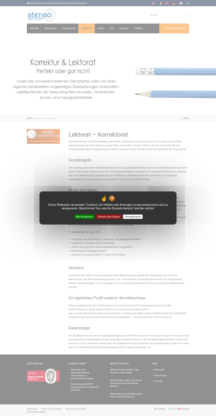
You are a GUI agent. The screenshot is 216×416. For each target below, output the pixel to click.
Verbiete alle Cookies (109, 216)
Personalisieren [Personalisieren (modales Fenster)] (133, 216)
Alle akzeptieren (84, 216)
